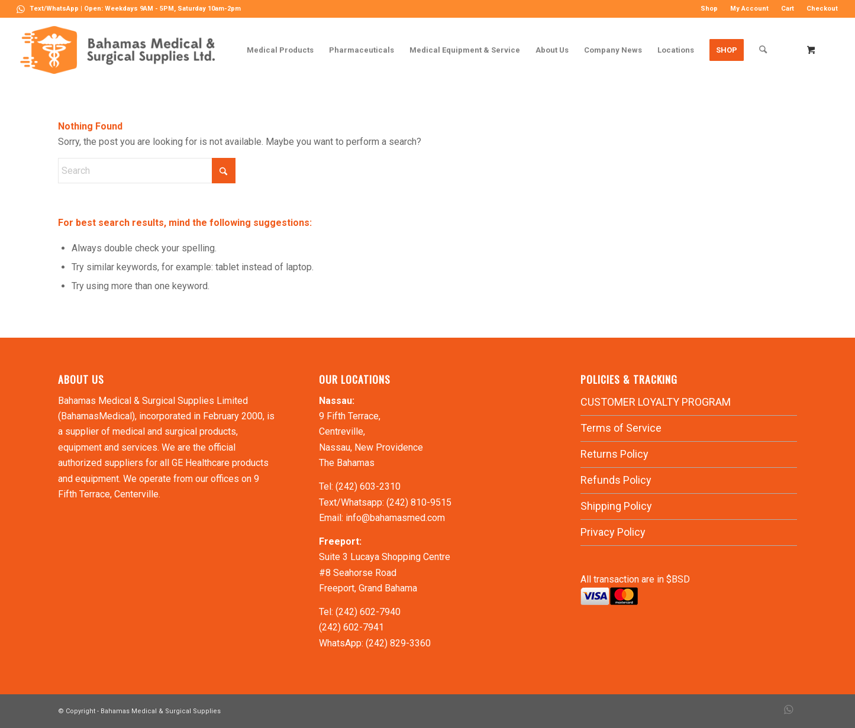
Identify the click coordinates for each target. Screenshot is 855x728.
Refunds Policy (615, 480)
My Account (749, 8)
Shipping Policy (616, 506)
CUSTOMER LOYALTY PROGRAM (655, 402)
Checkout (822, 8)
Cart (787, 8)
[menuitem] (709, 9)
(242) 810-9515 (418, 502)
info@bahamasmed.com (395, 517)
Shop (709, 8)
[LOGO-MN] (122, 50)
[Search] (763, 50)
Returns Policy (614, 454)
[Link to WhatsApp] (21, 9)
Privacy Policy (613, 532)
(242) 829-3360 (398, 643)
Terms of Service (621, 428)
